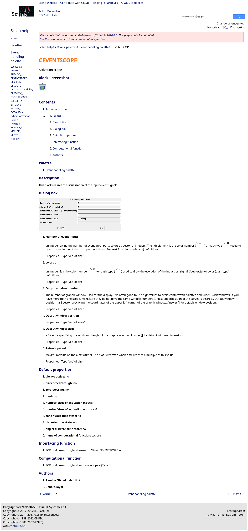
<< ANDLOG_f (48, 494)
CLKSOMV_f (17, 93)
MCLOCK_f (16, 127)
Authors (58, 155)
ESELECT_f (16, 100)
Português (237, 27)
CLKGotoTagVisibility (22, 89)
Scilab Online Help (50, 11)
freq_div (15, 138)
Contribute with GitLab (75, 3)
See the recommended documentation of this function (73, 39)
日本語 (224, 27)
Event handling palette (17, 56)
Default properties (64, 135)
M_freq (14, 135)
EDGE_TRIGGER (19, 97)
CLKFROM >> (235, 494)
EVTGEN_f (16, 108)
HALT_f (14, 119)
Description (60, 122)
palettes (17, 45)
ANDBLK (15, 70)
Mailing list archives (105, 3)
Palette (57, 116)
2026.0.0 (112, 35)
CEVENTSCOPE (19, 78)
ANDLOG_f (16, 74)
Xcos (14, 38)
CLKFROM (16, 81)
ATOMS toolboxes (132, 3)
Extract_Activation (20, 116)
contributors (17, 526)
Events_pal (16, 66)
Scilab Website (48, 3)
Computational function (68, 148)
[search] (205, 16)
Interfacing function (65, 142)
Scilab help (20, 30)
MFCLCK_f (16, 131)
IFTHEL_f (15, 123)
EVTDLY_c (16, 104)
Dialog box (59, 129)
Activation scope (56, 109)
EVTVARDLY (17, 112)
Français (212, 27)
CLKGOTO (16, 85)
